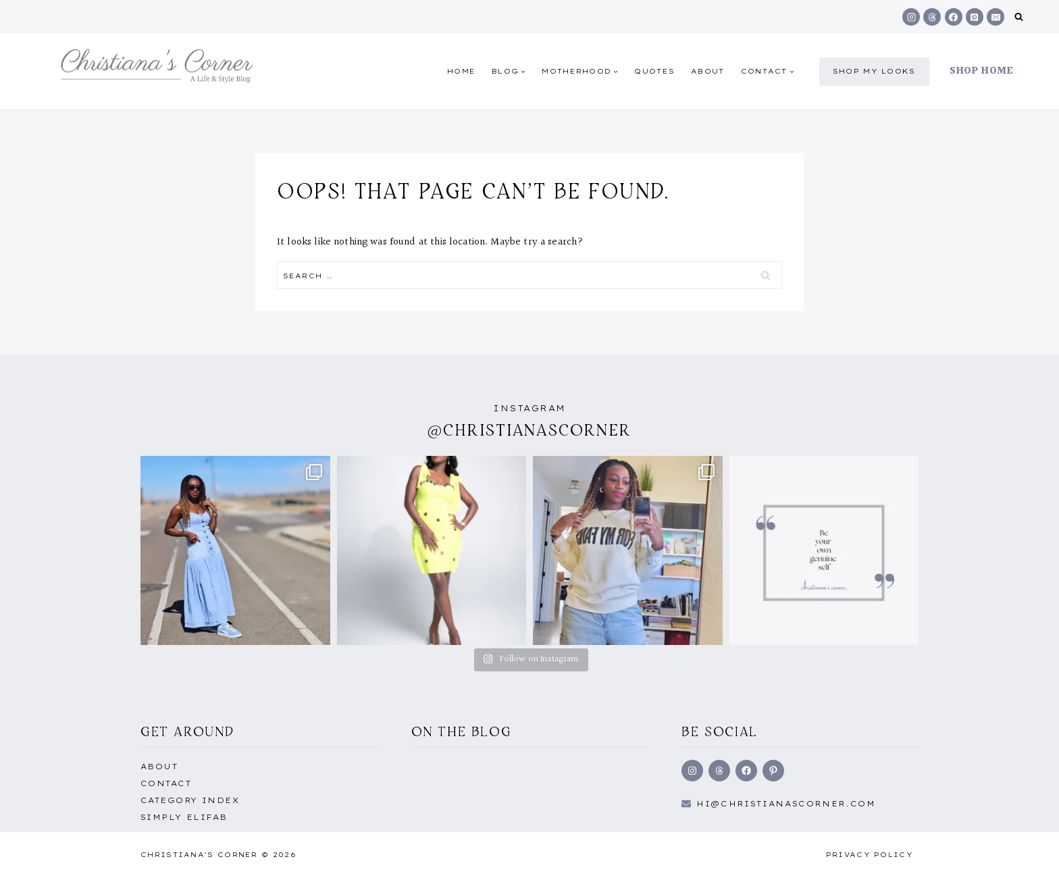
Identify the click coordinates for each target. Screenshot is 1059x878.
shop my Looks (874, 71)
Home (461, 71)
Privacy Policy (869, 854)
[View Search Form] (1019, 17)
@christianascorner (529, 429)
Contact (165, 783)
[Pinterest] (974, 17)
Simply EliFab (184, 817)
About (708, 71)
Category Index (189, 800)
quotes (654, 71)
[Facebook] (953, 17)
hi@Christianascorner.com (786, 803)
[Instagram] (911, 17)
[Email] (995, 17)
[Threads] (932, 17)
